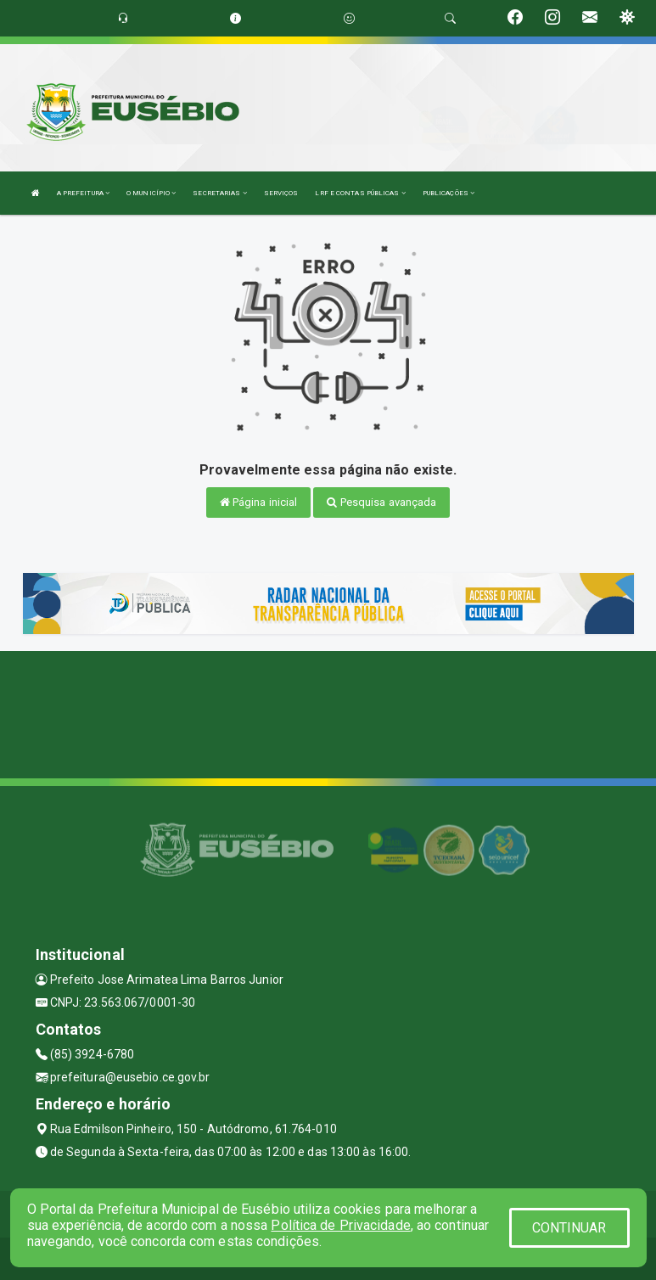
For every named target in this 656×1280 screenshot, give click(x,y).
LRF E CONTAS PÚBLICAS (360, 193)
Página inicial (259, 502)
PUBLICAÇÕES (448, 193)
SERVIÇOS (281, 193)
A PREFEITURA (83, 193)
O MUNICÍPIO (151, 193)
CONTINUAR (569, 1228)
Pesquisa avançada (381, 502)
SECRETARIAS (219, 193)
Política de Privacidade (340, 1225)
